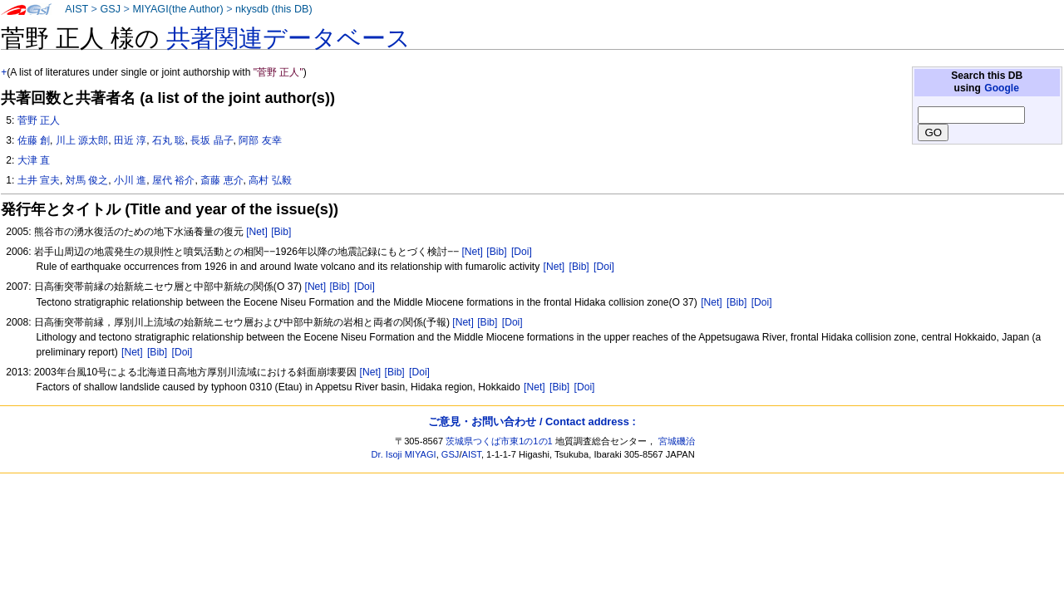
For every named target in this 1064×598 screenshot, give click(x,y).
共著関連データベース (288, 38)
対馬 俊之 (87, 180)
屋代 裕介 (173, 180)
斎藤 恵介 (221, 180)
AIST (76, 9)
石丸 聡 (168, 140)
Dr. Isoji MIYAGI (404, 454)
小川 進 (130, 180)
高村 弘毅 (270, 180)
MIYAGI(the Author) (177, 9)
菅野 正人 (38, 120)
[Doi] (521, 251)
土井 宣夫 (38, 180)
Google (1001, 88)
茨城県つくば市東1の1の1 (499, 441)
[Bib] (281, 232)
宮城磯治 (676, 441)
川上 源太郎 (82, 140)
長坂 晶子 (211, 140)
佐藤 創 (33, 140)
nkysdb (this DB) (274, 9)
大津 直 (33, 160)
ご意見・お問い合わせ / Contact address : (531, 421)
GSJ (110, 9)
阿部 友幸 (260, 140)
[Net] (257, 232)
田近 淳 (130, 140)
